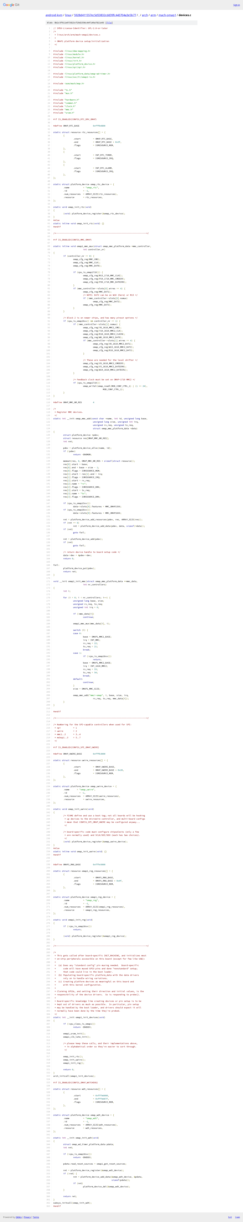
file (109, 22)
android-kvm (54, 15)
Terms (36, 1217)
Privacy (27, 1217)
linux (68, 15)
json (237, 1217)
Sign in (236, 4)
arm (153, 15)
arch (145, 15)
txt (230, 1217)
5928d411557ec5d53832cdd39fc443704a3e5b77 (105, 15)
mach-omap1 (167, 15)
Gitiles (19, 1217)
